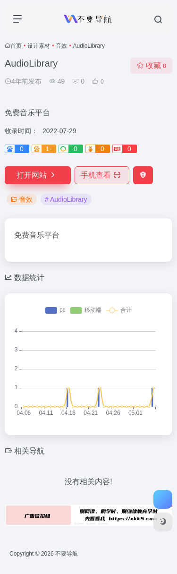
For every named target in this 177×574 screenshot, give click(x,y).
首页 (16, 46)
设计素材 (38, 46)
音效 (61, 46)
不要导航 (66, 553)
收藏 (151, 65)
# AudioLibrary (66, 199)
